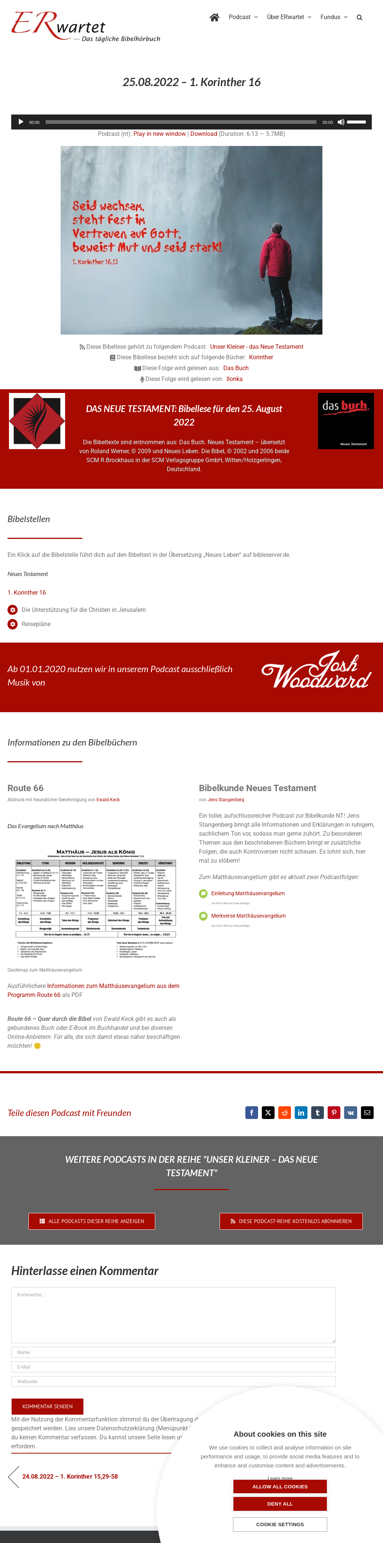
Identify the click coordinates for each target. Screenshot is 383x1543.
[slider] (181, 122)
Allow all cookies (242, 1504)
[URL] (173, 1381)
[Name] (173, 1352)
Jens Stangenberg (226, 799)
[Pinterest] (334, 1112)
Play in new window (160, 133)
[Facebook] (251, 1112)
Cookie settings (280, 1525)
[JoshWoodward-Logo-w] (316, 652)
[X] (268, 1112)
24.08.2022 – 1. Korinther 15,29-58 (70, 1476)
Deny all (317, 1504)
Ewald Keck (108, 799)
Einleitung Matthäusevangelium (248, 893)
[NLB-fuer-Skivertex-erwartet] (37, 395)
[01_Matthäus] (95, 843)
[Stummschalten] (341, 122)
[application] (191, 122)
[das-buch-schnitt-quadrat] (346, 395)
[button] (359, 15)
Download (203, 133)
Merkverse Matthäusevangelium (248, 916)
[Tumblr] (317, 1112)
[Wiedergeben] (21, 122)
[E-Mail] (367, 1112)
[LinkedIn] (301, 1112)
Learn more (280, 1478)
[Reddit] (284, 1112)
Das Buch (236, 368)
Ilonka (235, 378)
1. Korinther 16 (26, 592)
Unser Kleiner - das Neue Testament (256, 346)
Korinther (261, 357)
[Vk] (350, 1112)
